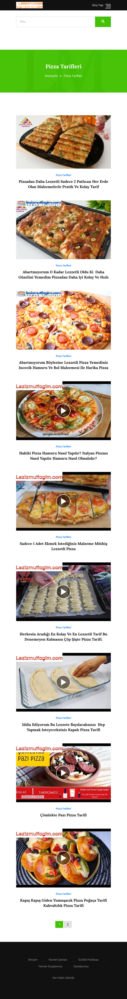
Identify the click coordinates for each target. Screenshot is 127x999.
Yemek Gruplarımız (50, 966)
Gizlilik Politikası (88, 959)
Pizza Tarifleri (63, 175)
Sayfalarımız (81, 966)
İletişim (33, 959)
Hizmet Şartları (58, 959)
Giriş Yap (97, 5)
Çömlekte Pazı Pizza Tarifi (63, 815)
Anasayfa (51, 76)
